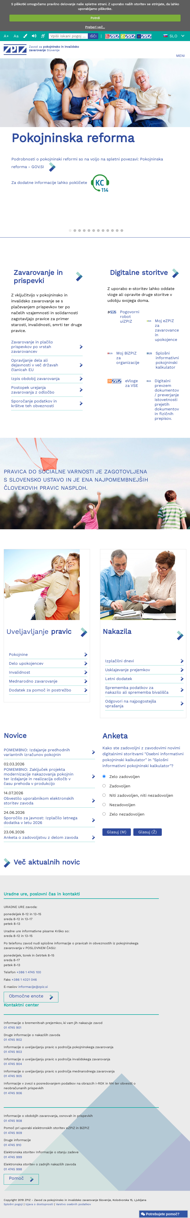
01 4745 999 (13, 1157)
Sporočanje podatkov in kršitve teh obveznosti (34, 403)
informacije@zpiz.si (33, 987)
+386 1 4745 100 (29, 972)
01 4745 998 (13, 1169)
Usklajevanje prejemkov (127, 669)
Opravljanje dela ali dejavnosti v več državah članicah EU (34, 365)
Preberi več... (95, 27)
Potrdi (95, 18)
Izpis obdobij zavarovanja (35, 378)
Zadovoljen (116, 786)
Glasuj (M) (116, 832)
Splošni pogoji (13, 1204)
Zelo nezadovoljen (123, 814)
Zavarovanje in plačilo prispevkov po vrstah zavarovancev (32, 347)
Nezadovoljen (118, 804)
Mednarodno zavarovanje (33, 681)
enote (26, 995)
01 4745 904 (13, 1064)
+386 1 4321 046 (24, 979)
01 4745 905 (13, 1076)
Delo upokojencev (26, 663)
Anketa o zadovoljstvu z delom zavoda (41, 837)
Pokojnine (18, 654)
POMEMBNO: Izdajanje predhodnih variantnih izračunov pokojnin (37, 752)
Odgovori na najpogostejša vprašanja (130, 703)
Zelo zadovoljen (121, 776)
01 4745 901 (12, 1027)
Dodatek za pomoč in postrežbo (40, 690)
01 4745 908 (13, 1121)
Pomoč (16, 1178)
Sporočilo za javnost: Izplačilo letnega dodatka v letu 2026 (40, 820)
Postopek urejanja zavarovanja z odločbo (32, 390)
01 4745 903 (13, 1052)
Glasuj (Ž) (147, 832)
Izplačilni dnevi (119, 661)
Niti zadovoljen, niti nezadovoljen (137, 795)
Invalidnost (19, 672)
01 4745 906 (13, 1093)
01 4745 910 (12, 1145)
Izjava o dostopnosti (39, 1204)
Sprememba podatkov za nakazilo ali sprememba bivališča (136, 690)
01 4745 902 (13, 1039)
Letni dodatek (118, 678)
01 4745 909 (13, 1133)
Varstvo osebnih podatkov (73, 1204)
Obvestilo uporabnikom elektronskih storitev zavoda (39, 800)
